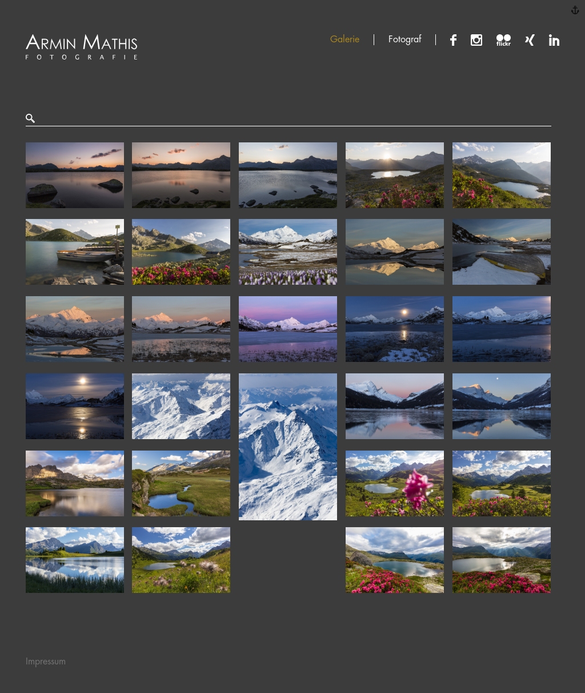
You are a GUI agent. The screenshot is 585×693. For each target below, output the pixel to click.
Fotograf (404, 39)
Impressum (46, 661)
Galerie (344, 39)
